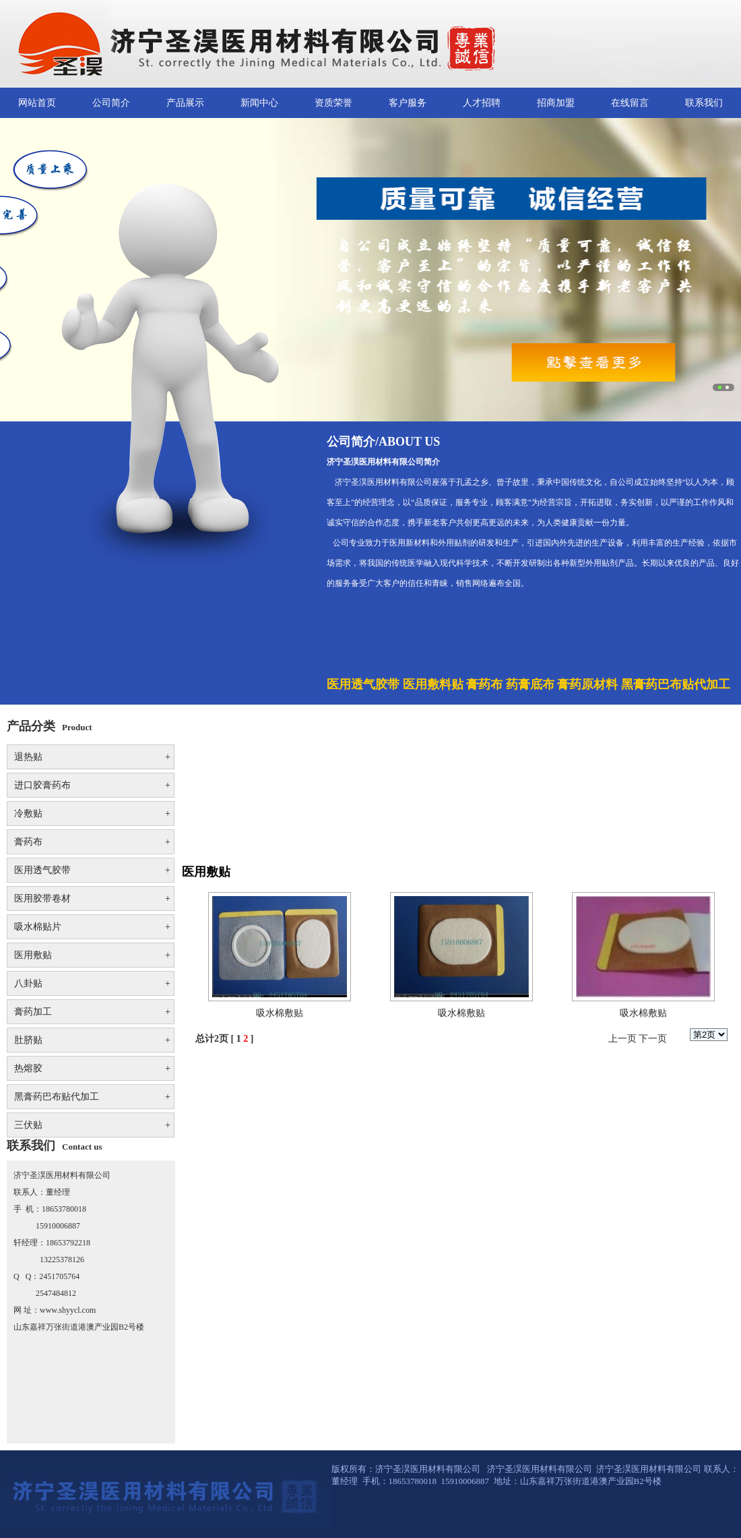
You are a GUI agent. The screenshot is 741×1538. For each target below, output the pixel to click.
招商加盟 (556, 103)
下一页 (653, 1039)
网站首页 (37, 103)
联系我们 (704, 103)
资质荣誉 (333, 103)
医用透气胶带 (92, 870)
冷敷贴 (92, 813)
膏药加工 (92, 1012)
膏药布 (92, 842)
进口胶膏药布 (92, 785)
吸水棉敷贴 (279, 1013)
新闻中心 (259, 103)
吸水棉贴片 (92, 927)
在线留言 (630, 103)
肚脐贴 (92, 1040)
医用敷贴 (92, 955)
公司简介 (111, 103)
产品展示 (185, 103)
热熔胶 (92, 1068)
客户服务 (407, 103)
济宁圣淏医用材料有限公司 (540, 1469)
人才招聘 (482, 103)
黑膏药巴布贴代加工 (92, 1096)
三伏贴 (92, 1125)
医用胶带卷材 (92, 898)
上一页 (622, 1039)
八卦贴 (92, 983)
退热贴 (92, 757)
